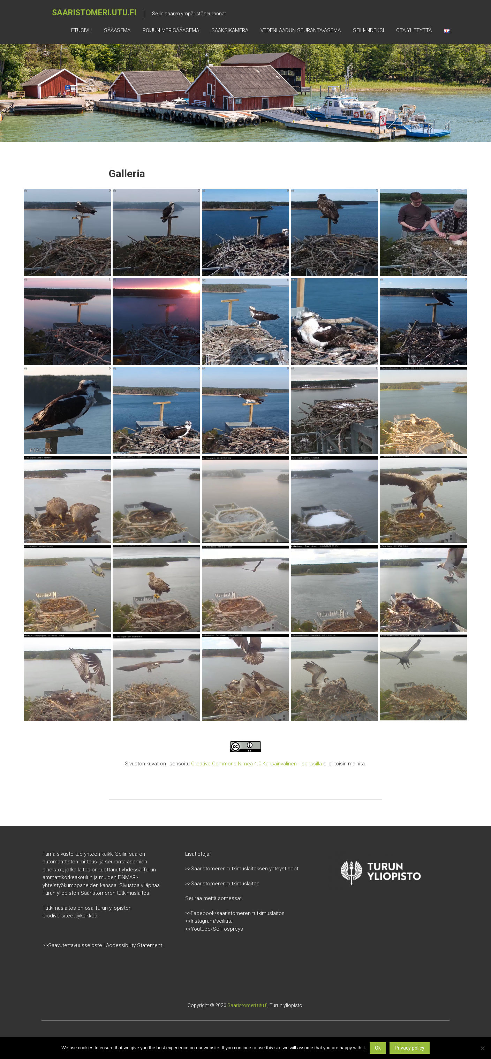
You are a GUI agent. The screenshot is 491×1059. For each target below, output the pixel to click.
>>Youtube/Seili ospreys (214, 929)
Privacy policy (409, 1048)
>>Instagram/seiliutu (209, 921)
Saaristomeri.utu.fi (94, 12)
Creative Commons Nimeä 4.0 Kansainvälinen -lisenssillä (256, 764)
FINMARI (127, 877)
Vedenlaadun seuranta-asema (300, 30)
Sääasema (117, 30)
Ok (378, 1048)
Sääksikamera (229, 30)
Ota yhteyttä (414, 30)
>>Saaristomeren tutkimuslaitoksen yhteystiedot (242, 868)
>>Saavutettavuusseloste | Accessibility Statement (102, 945)
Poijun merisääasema (171, 30)
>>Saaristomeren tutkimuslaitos (222, 883)
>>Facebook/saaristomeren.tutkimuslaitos (235, 913)
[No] (482, 1048)
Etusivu (81, 30)
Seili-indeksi (368, 30)
